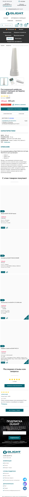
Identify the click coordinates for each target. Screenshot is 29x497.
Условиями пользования (18, 435)
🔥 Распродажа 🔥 (11, 29)
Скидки (6, 481)
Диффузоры (7, 142)
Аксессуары (18, 38)
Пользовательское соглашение (11, 472)
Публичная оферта (8, 470)
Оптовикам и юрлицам (18, 18)
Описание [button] (21, 113)
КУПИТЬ (3, 225)
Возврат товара (8, 460)
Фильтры (10, 38)
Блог (5, 478)
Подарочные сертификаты (14, 41)
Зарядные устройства (20, 32)
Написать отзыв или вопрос (14, 378)
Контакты (19, 20)
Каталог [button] (5, 18)
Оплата (6, 458)
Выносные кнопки (19, 35)
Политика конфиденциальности (12, 483)
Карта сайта (7, 468)
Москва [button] (11, 118)
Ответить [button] (4, 396)
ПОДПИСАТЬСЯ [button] (14, 430)
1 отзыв (4, 303)
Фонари (21, 29)
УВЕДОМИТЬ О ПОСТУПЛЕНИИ (14, 109)
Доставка (6, 455)
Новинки (10, 20)
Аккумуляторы (7, 32)
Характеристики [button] (7, 113)
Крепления (8, 35)
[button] (7, 5)
